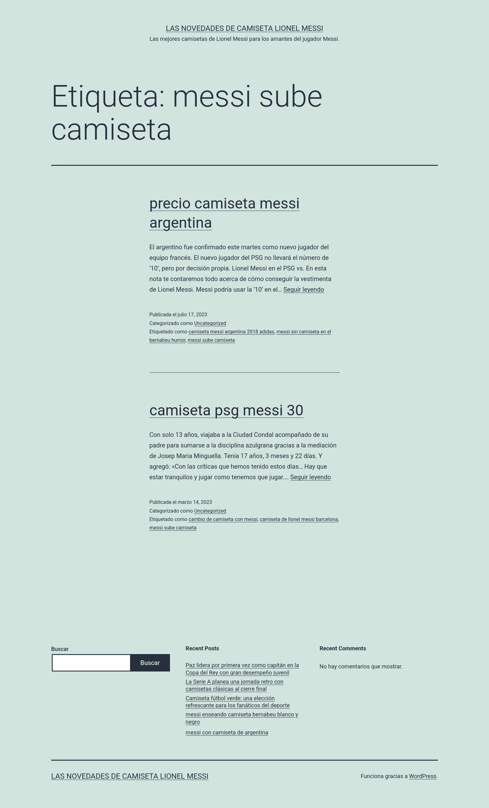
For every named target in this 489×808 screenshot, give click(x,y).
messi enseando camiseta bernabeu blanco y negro (242, 718)
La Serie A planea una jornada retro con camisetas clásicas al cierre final (234, 685)
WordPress (422, 776)
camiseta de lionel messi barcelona (299, 519)
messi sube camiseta (211, 340)
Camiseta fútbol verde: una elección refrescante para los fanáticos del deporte (238, 702)
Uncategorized (210, 323)
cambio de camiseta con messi (222, 519)
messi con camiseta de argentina (227, 732)
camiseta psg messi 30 (226, 410)
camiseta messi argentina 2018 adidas (231, 332)
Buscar (60, 649)
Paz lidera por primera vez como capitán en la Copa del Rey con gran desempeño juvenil (242, 669)
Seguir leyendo (303, 289)
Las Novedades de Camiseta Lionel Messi (244, 28)
